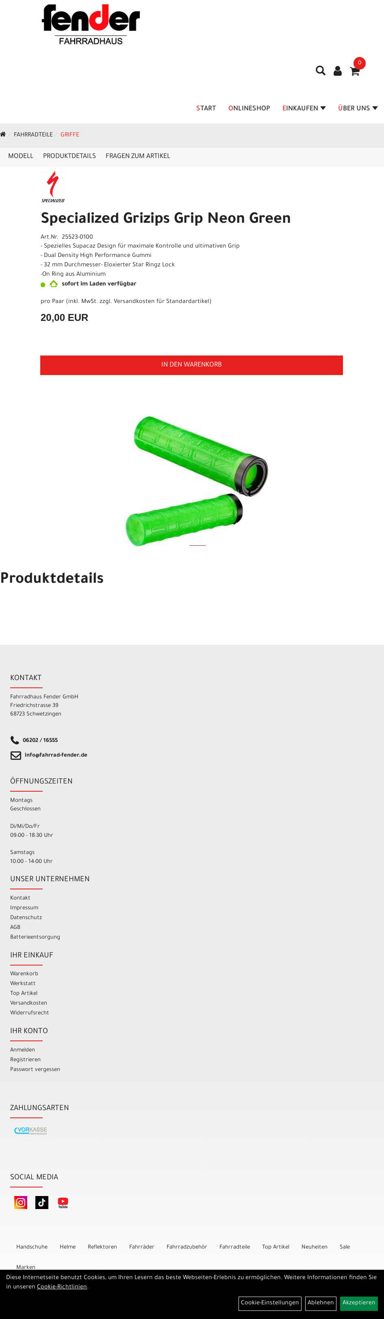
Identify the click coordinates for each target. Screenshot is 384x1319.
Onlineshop (249, 109)
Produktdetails (69, 156)
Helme (68, 1247)
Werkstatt (23, 984)
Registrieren (25, 1060)
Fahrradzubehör (187, 1247)
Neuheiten (315, 1247)
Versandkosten (28, 1004)
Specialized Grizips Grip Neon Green (166, 220)
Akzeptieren (359, 1303)
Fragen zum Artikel (138, 156)
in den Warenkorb (191, 365)
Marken (25, 1268)
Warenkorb (24, 974)
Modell (20, 156)
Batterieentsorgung (35, 938)
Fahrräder (141, 1247)
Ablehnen (321, 1303)
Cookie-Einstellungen (270, 1303)
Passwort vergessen (35, 1070)
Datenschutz (26, 918)
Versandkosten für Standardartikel (161, 302)
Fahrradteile (33, 135)
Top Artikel (23, 994)
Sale (345, 1247)
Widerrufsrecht (29, 1013)
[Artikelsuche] (320, 74)
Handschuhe (32, 1247)
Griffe (70, 135)
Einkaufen (304, 109)
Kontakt (20, 898)
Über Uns (358, 109)
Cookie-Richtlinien (62, 1287)
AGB (15, 928)
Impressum (24, 908)
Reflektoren (102, 1247)
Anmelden (22, 1050)
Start (206, 109)
